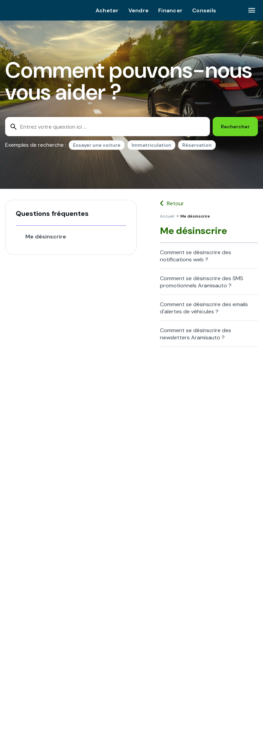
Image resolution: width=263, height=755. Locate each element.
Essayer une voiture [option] (97, 145)
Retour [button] (175, 203)
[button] (71, 213)
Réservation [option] (197, 145)
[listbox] (142, 146)
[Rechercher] (235, 126)
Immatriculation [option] (151, 145)
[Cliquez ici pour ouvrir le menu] (251, 10)
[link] (167, 216)
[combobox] (107, 126)
